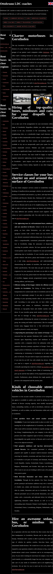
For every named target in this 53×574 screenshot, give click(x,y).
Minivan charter (39, 18)
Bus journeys (9, 26)
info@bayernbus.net (4, 44)
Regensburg (5, 302)
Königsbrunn (5, 203)
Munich (4, 131)
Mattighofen (5, 305)
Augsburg (5, 213)
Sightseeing (38, 22)
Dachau (4, 155)
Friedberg (5, 220)
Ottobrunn (46, 52)
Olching (4, 162)
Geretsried (5, 158)
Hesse (4, 86)
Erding (4, 165)
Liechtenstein (6, 82)
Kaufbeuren (5, 250)
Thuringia (5, 72)
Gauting (4, 134)
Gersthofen (5, 227)
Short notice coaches (26, 26)
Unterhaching (6, 121)
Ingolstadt (5, 247)
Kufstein (5, 216)
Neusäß (4, 230)
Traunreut (5, 223)
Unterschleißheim (6, 148)
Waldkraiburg (6, 192)
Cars (28, 18)
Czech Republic (6, 89)
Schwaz (4, 254)
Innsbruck (5, 271)
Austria (4, 99)
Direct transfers (24, 22)
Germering (5, 141)
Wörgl (4, 237)
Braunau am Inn (6, 285)
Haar (4, 124)
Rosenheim (5, 175)
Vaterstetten (5, 128)
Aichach (4, 206)
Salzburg (5, 288)
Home (6, 18)
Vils (4, 281)
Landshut (5, 209)
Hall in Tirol (5, 264)
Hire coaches (9, 22)
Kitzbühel (5, 268)
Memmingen (5, 298)
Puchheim (5, 151)
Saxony (4, 79)
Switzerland (5, 75)
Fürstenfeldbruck (6, 169)
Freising (4, 172)
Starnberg (5, 145)
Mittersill (5, 309)
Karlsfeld (5, 138)
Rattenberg (5, 233)
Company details (17, 18)
